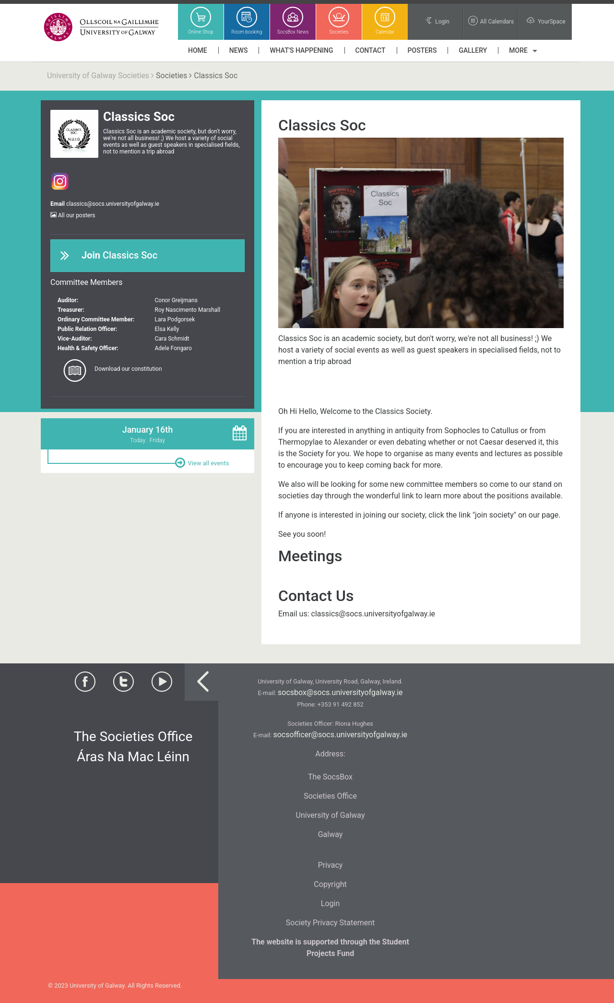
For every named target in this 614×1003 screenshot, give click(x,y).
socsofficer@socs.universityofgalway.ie (340, 734)
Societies (171, 75)
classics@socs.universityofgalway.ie (112, 204)
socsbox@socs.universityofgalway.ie (340, 692)
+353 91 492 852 (341, 704)
